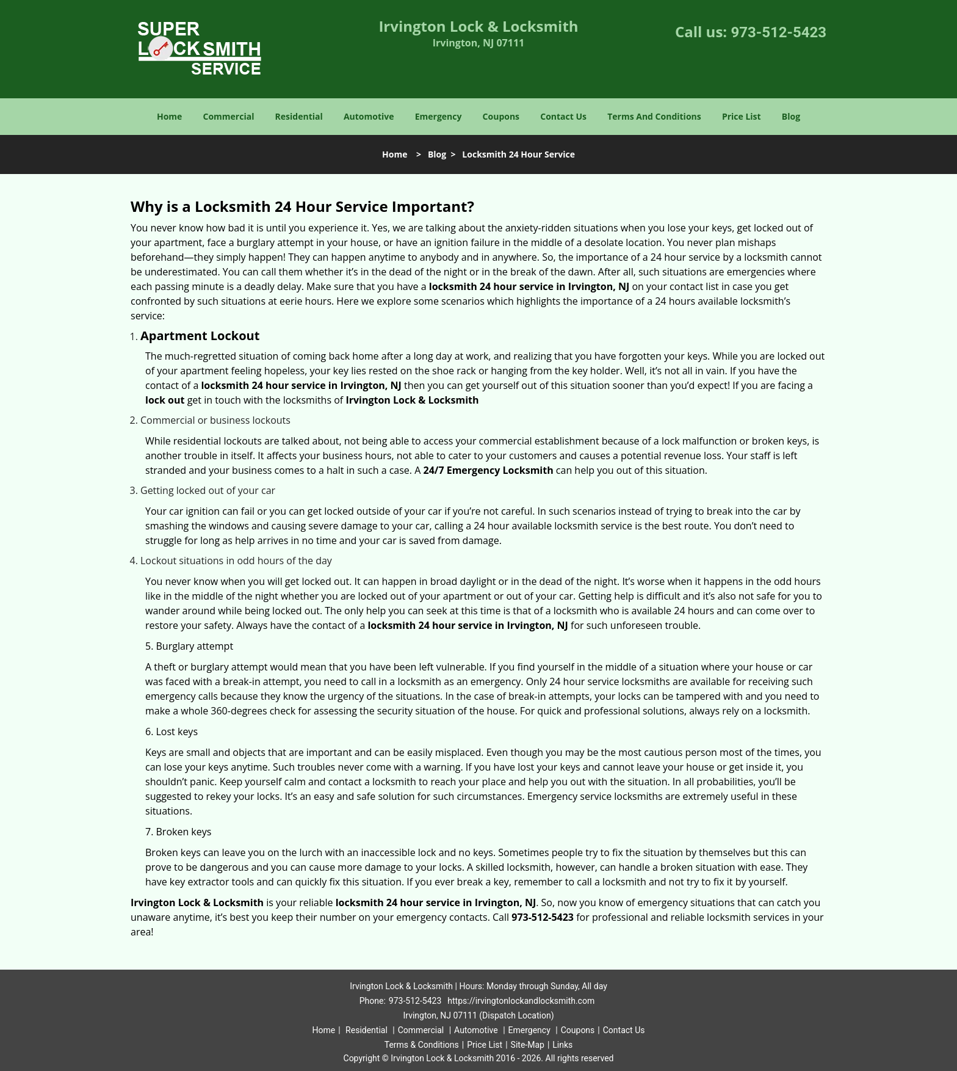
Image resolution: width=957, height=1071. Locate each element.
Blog (791, 116)
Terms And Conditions (654, 116)
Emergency (438, 116)
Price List (741, 116)
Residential (299, 116)
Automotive (369, 116)
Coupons (501, 116)
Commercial (229, 116)
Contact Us (563, 116)
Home (169, 116)
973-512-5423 (778, 32)
